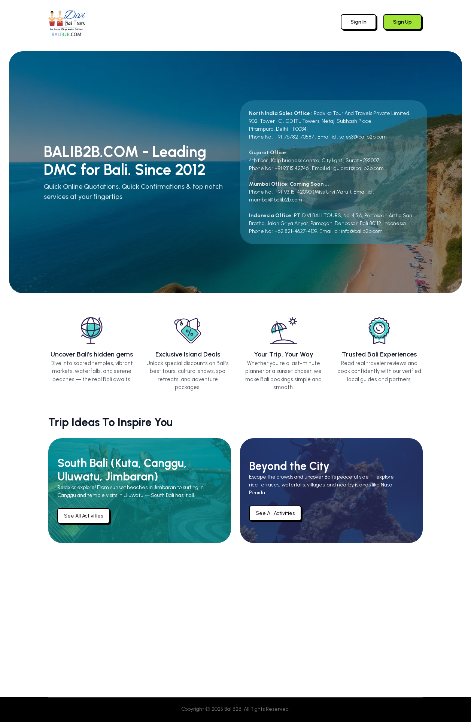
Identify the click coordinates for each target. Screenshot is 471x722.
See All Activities (83, 516)
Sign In (358, 22)
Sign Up (402, 22)
